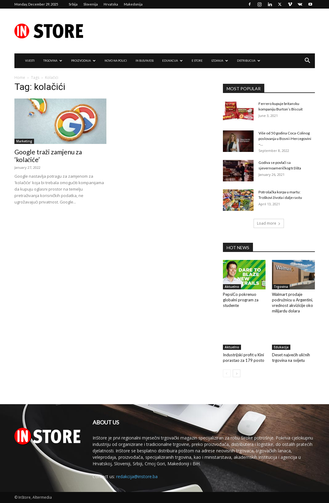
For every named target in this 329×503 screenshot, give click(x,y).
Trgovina (281, 286)
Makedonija (133, 4)
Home (19, 77)
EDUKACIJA (172, 60)
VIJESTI (30, 60)
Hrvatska (111, 4)
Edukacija (281, 347)
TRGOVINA (52, 60)
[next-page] (236, 373)
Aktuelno (232, 286)
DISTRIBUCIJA (248, 60)
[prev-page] (227, 373)
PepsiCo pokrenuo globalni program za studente (240, 300)
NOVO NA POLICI (116, 60)
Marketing (24, 141)
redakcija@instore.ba (137, 476)
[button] (307, 61)
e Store (197, 60)
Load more (269, 223)
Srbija (73, 4)
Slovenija (90, 4)
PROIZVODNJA (83, 60)
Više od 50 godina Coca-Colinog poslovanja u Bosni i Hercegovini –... (284, 138)
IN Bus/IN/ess (145, 60)
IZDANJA (219, 60)
